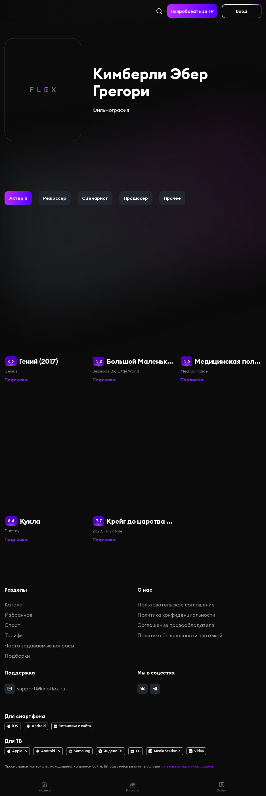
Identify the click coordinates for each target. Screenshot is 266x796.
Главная (44, 786)
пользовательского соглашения (187, 766)
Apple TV (17, 751)
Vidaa (196, 751)
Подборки (17, 656)
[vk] (142, 689)
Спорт (12, 625)
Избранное (19, 615)
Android (36, 726)
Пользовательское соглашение (176, 604)
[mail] (10, 689)
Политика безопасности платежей (179, 635)
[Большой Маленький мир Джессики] (133, 306)
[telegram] (155, 689)
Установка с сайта (72, 726)
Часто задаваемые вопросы (39, 645)
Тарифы (14, 635)
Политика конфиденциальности (176, 615)
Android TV (48, 751)
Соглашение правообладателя (175, 625)
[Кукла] (45, 466)
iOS (12, 726)
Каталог (14, 604)
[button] (18, 198)
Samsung (79, 751)
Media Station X (164, 751)
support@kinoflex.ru (41, 688)
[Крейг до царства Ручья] (133, 466)
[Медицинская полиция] (220, 306)
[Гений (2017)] (45, 306)
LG (136, 751)
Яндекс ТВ (111, 751)
